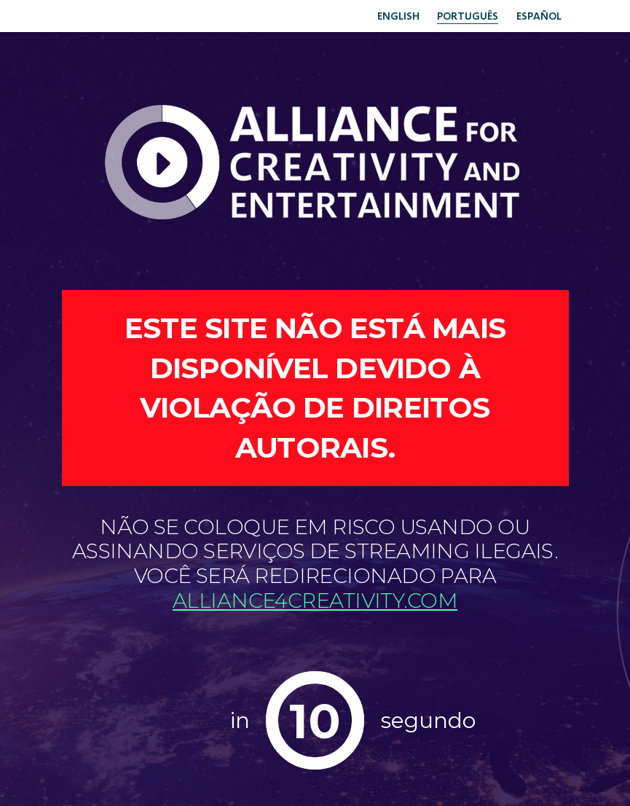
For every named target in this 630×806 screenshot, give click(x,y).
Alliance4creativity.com (315, 600)
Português (457, 15)
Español (536, 15)
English (381, 15)
